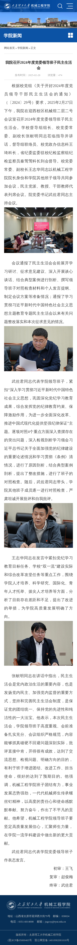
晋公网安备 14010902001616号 (51, 940)
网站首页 (9, 48)
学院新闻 (22, 48)
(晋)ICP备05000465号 (20, 940)
